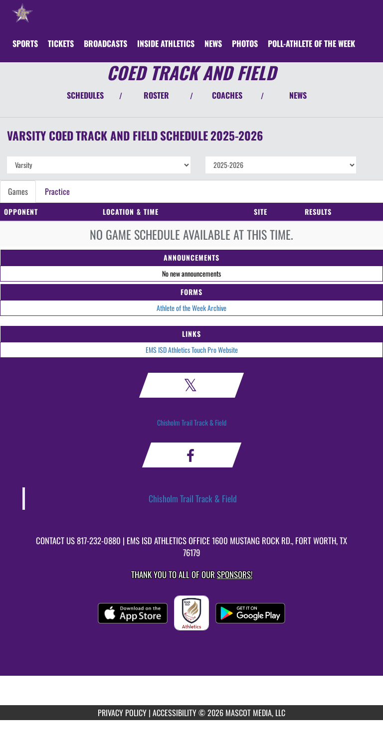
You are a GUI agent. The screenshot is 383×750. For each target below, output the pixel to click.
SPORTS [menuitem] (25, 43)
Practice (57, 191)
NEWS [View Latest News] (298, 95)
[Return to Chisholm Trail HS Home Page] (22, 12)
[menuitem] (61, 43)
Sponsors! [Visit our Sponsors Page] (234, 574)
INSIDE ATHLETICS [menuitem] (165, 43)
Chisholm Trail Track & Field (191, 422)
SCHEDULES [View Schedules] (85, 95)
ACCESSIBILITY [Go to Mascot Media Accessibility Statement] (174, 713)
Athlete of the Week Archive (191, 307)
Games (18, 191)
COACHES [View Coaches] (227, 95)
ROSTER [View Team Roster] (156, 95)
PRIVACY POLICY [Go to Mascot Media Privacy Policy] (122, 713)
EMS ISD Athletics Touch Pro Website (192, 349)
